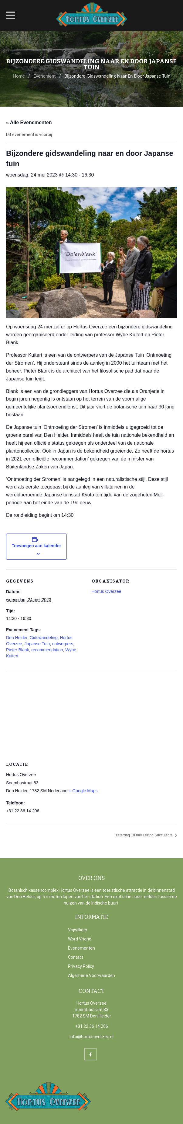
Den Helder (16, 637)
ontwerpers (62, 643)
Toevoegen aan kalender (36, 545)
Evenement (44, 76)
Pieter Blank (17, 649)
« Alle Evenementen (29, 122)
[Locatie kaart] (91, 714)
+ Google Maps (83, 790)
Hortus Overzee (106, 591)
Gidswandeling (44, 637)
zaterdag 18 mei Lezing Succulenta (145, 835)
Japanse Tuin (37, 643)
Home (19, 76)
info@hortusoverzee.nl (91, 1036)
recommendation (47, 649)
